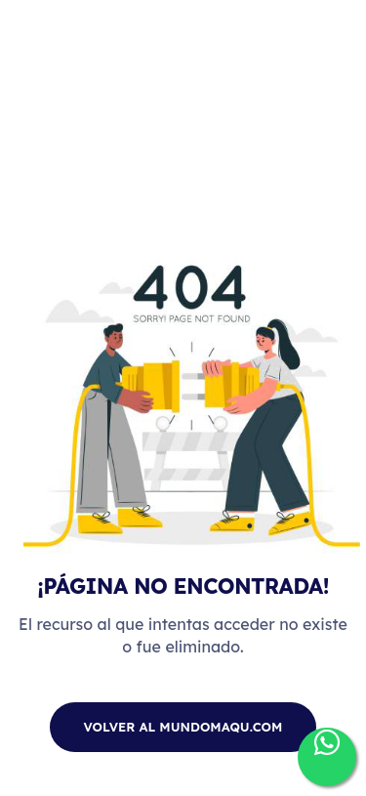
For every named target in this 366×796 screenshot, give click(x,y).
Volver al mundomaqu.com (183, 726)
